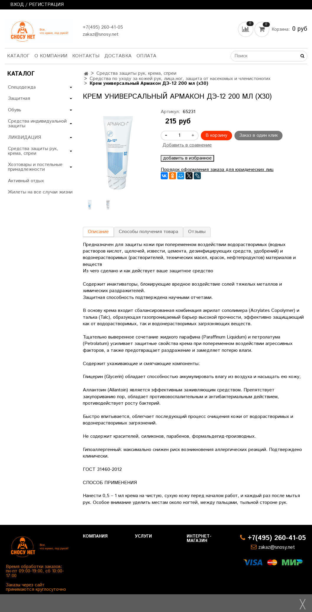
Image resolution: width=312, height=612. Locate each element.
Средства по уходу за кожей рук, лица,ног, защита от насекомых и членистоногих (180, 78)
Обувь (14, 110)
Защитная (19, 98)
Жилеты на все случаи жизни (40, 192)
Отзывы (197, 231)
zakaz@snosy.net (101, 34)
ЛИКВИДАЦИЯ (24, 137)
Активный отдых (26, 181)
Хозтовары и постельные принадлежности (35, 167)
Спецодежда (22, 87)
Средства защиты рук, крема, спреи (136, 73)
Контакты (86, 56)
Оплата (147, 56)
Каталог (18, 56)
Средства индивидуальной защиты (37, 123)
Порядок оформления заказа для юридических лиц (217, 169)
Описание (98, 231)
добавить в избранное (187, 158)
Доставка (118, 56)
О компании (51, 56)
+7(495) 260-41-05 (103, 27)
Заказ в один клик (258, 135)
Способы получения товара (148, 231)
